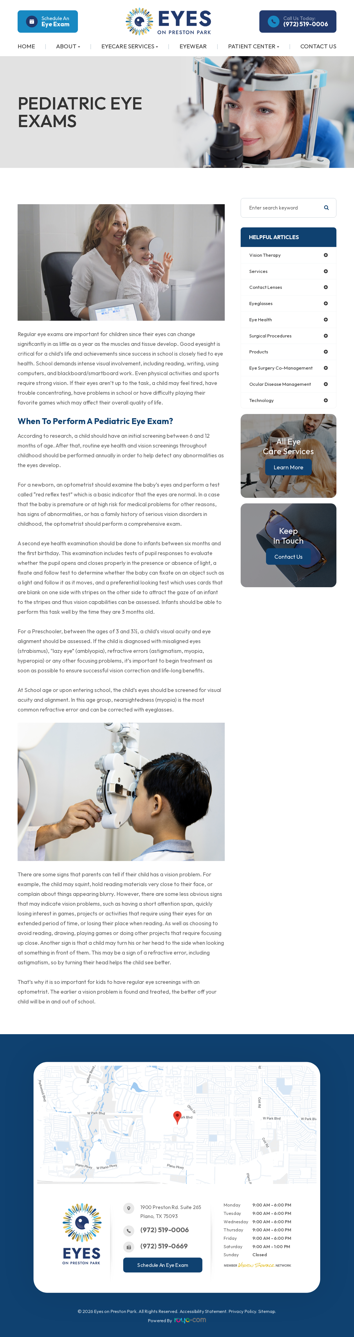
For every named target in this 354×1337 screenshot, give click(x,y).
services (258, 271)
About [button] (68, 46)
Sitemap (267, 1311)
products (259, 353)
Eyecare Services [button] (129, 46)
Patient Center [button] (253, 46)
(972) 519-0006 (164, 1230)
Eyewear (193, 46)
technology (262, 402)
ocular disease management (282, 386)
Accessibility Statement (203, 1311)
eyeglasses (261, 304)
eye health (261, 320)
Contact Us (318, 46)
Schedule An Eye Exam (163, 1265)
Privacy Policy (242, 1311)
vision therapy (266, 255)
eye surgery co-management (282, 370)
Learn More (288, 469)
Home (26, 46)
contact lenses (266, 288)
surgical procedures (271, 337)
